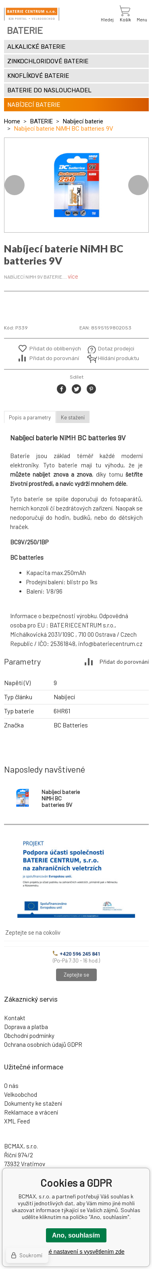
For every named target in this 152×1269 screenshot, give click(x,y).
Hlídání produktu (117, 358)
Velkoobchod (20, 1094)
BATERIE (41, 121)
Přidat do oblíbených (55, 349)
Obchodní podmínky (29, 1035)
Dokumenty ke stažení (33, 1103)
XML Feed (17, 1121)
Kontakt (14, 1017)
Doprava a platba (26, 1026)
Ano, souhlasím (76, 1235)
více (73, 276)
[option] (76, 185)
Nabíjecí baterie (83, 121)
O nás (11, 1085)
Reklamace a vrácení (31, 1112)
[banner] (31, 14)
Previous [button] (14, 185)
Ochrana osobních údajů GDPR (43, 1044)
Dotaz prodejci (116, 349)
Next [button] (138, 185)
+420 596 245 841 (76, 954)
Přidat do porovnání (54, 358)
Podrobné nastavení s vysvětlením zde (75, 1251)
